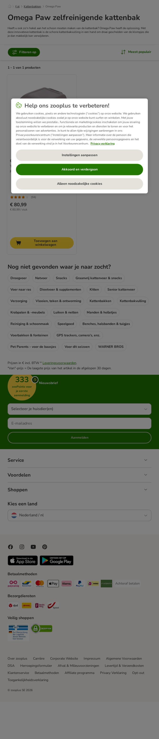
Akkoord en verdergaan (80, 169)
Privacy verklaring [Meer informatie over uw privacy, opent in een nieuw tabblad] (103, 143)
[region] (79, 145)
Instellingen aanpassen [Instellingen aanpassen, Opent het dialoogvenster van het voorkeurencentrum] (79, 155)
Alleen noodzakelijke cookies (79, 183)
